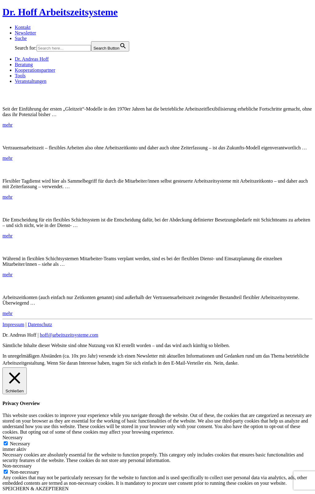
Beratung (24, 64)
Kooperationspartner (35, 70)
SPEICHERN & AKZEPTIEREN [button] (35, 488)
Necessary (20, 443)
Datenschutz (40, 324)
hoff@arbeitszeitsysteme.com (69, 335)
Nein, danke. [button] (226, 363)
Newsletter (25, 32)
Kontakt (23, 27)
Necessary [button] (12, 437)
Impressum (13, 324)
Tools (20, 75)
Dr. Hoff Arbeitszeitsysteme (60, 12)
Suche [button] (21, 38)
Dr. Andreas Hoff (32, 59)
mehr (7, 125)
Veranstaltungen (30, 81)
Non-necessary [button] (17, 465)
